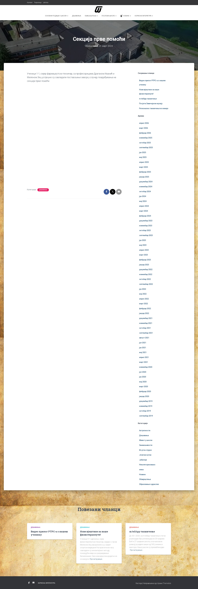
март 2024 (143, 211)
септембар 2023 (146, 235)
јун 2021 (142, 348)
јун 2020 (142, 377)
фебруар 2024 (145, 216)
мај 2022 (142, 294)
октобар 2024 (145, 191)
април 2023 (144, 250)
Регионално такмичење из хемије (153, 108)
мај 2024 (142, 201)
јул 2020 (142, 372)
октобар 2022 (145, 279)
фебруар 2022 (145, 309)
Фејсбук (29, 583)
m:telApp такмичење (148, 99)
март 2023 (143, 255)
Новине (125, 16)
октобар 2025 (145, 143)
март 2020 (143, 387)
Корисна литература (144, 16)
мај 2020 (142, 382)
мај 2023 (142, 245)
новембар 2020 (145, 367)
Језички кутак (145, 455)
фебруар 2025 (145, 172)
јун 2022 (142, 289)
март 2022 (143, 304)
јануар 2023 (144, 265)
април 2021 (144, 357)
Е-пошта (33, 582)
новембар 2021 (145, 323)
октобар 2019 (145, 411)
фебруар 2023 (145, 260)
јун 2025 (142, 152)
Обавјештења (91, 16)
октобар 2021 (145, 328)
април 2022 (144, 299)
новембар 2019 (145, 406)
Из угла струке (145, 450)
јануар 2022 (144, 313)
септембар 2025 (146, 147)
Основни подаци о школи (56, 16)
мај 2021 (142, 352)
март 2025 (143, 167)
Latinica (45, 2)
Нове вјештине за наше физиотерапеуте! (94, 533)
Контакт (29, 2)
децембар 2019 (145, 401)
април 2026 (144, 123)
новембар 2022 (145, 274)
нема (141, 470)
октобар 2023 (145, 230)
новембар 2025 (145, 138)
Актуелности (144, 430)
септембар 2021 (146, 333)
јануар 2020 (144, 396)
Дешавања (76, 16)
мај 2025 (142, 157)
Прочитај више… (96, 559)
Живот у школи (145, 440)
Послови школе (109, 16)
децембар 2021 (145, 318)
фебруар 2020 (145, 391)
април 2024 (144, 206)
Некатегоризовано (147, 465)
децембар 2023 (145, 221)
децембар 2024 (145, 182)
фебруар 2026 (145, 133)
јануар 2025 (144, 177)
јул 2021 (142, 343)
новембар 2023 (145, 226)
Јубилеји (143, 460)
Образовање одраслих (149, 484)
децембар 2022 (145, 269)
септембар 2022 (146, 284)
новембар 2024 (145, 187)
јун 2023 (142, 240)
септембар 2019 (146, 416)
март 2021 (143, 362)
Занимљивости (145, 445)
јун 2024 (142, 196)
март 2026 (143, 128)
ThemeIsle (167, 583)
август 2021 (144, 338)
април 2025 (144, 162)
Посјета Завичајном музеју (150, 104)
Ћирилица (37, 2)
